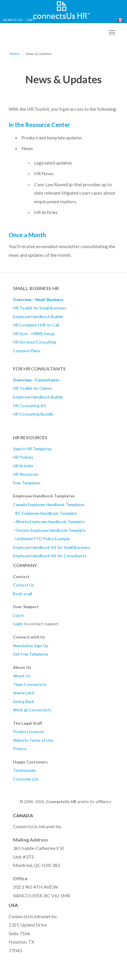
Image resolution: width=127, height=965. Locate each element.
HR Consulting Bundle (33, 414)
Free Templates (27, 482)
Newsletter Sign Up (30, 645)
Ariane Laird (23, 692)
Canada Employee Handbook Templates (48, 504)
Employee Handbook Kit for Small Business (51, 547)
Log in (18, 615)
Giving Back (23, 701)
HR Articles (13, 20)
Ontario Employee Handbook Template (50, 530)
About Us (21, 675)
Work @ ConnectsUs (32, 709)
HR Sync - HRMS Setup (34, 333)
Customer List (26, 778)
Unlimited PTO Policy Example (42, 538)
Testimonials (24, 770)
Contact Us (23, 584)
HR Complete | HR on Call (36, 324)
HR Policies (23, 457)
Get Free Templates (30, 654)
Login (18, 623)
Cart (30, 20)
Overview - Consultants (36, 379)
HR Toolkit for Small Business (39, 307)
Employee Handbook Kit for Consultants (49, 555)
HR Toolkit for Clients (32, 388)
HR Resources (25, 474)
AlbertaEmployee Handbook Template (49, 521)
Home (14, 53)
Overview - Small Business (38, 299)
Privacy (19, 748)
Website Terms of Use (33, 740)
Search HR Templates (32, 448)
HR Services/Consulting (34, 341)
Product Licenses (29, 731)
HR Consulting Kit (29, 405)
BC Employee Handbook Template (46, 513)
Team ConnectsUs (30, 684)
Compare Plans (26, 350)
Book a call (22, 593)
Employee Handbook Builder (38, 316)
